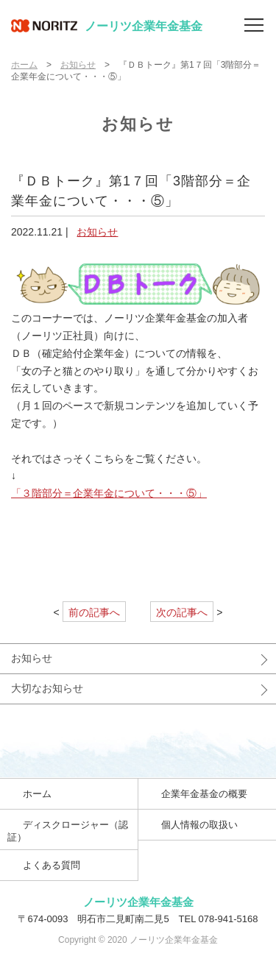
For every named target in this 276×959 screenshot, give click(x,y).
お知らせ (78, 65)
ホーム (24, 65)
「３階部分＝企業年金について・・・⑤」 (109, 493)
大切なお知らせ (47, 688)
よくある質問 (51, 865)
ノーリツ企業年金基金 (106, 25)
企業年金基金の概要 (204, 793)
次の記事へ (182, 612)
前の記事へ (94, 612)
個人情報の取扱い (199, 824)
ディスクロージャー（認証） (67, 831)
